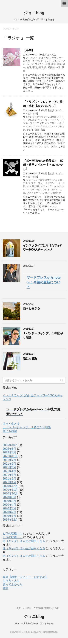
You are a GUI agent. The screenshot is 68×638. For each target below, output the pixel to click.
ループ (30, 64)
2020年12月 (10, 486)
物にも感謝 (30, 358)
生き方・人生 (49, 54)
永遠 (58, 67)
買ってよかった (12, 584)
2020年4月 (9, 504)
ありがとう (32, 57)
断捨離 (51, 67)
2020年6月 (9, 497)
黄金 (43, 129)
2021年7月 (9, 459)
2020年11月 (10, 489)
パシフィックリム (38, 126)
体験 (53, 64)
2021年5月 (9, 467)
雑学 (5, 588)
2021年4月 (9, 471)
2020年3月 (9, 508)
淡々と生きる (31, 308)
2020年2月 (9, 512)
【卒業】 (28, 50)
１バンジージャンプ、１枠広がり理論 (27, 427)
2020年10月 (10, 493)
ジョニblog (34, 13)
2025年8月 (9, 448)
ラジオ (47, 61)
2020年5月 (9, 500)
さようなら (44, 57)
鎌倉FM (57, 192)
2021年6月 (9, 463)
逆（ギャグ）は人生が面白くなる (24, 540)
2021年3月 (9, 474)
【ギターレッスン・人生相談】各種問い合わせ (36, 608)
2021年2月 (9, 478)
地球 (29, 67)
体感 (47, 64)
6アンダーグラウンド (37, 116)
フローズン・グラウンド (43, 183)
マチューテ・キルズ (50, 186)
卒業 (59, 64)
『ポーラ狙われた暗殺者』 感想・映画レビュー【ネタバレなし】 (43, 165)
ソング (39, 61)
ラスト (55, 61)
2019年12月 (10, 519)
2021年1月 (9, 482)
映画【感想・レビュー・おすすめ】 (25, 576)
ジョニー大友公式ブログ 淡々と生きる (34, 623)
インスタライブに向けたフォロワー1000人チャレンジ (43, 247)
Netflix (52, 116)
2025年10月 (10, 444)
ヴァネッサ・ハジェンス (39, 192)
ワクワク (39, 64)
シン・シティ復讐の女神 (39, 180)
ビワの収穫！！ (12, 533)
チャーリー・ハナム (48, 120)
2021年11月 (10, 456)
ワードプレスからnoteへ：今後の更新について (44, 282)
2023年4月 (9, 452)
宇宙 (34, 67)
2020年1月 (9, 515)
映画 (37, 129)
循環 (40, 67)
